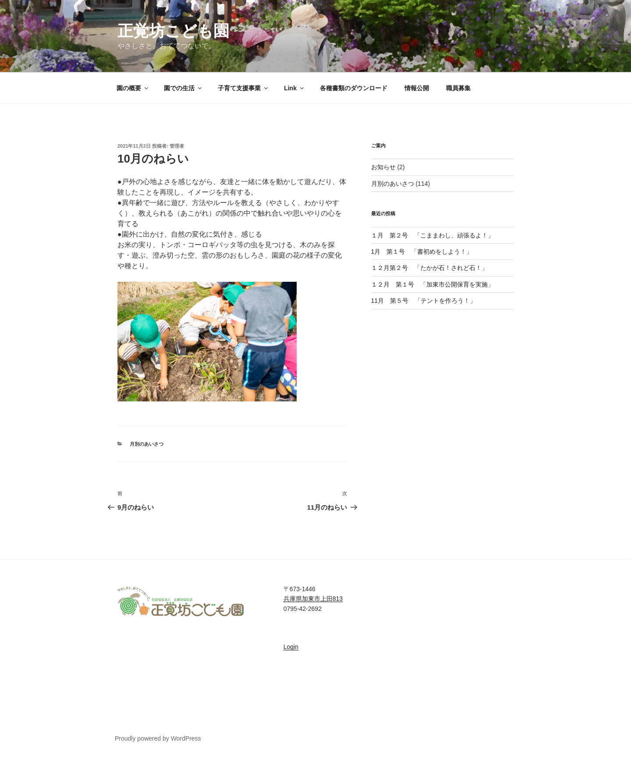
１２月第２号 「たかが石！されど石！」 (432, 267)
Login (291, 646)
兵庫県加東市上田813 (313, 598)
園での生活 (183, 88)
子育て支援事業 (243, 88)
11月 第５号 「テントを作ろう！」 (423, 300)
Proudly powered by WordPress (158, 738)
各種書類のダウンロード (353, 88)
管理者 (177, 146)
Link (294, 88)
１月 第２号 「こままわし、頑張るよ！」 (432, 235)
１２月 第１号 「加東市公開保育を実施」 (432, 284)
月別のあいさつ (146, 444)
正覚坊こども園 (173, 31)
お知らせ (383, 166)
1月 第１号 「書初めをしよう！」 (422, 251)
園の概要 (133, 88)
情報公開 (416, 88)
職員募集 (458, 88)
